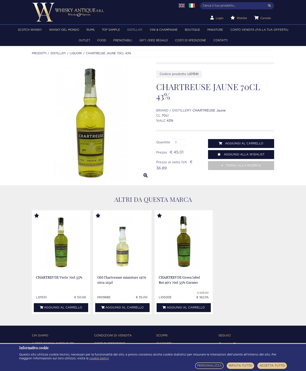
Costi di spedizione (190, 40)
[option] (91, 121)
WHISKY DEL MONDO (64, 30)
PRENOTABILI (122, 40)
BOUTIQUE (192, 30)
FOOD (101, 40)
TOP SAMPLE (111, 30)
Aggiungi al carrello (241, 143)
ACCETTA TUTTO (272, 365)
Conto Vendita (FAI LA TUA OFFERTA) (259, 30)
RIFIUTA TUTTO (240, 365)
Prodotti (39, 53)
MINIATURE (215, 30)
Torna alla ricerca (241, 165)
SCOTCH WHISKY (30, 30)
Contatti (220, 40)
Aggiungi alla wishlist (241, 154)
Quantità (163, 142)
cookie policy (99, 358)
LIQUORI (76, 53)
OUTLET (84, 40)
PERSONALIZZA (209, 365)
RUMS (90, 30)
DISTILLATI (134, 30)
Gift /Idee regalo (153, 40)
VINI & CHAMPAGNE (164, 30)
